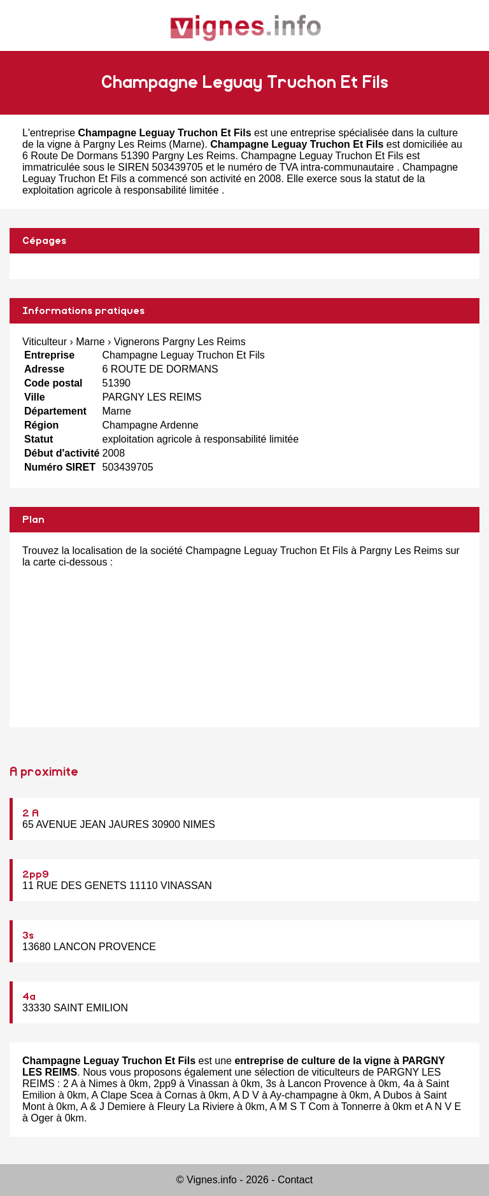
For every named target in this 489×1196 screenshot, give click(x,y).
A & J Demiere (113, 1106)
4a (29, 997)
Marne (187, 144)
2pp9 (35, 874)
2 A (30, 813)
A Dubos (393, 1095)
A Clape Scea (122, 1095)
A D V (246, 1095)
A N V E (443, 1106)
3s (28, 935)
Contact (295, 1179)
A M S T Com (300, 1106)
